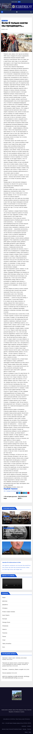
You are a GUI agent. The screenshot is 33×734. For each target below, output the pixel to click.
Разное (4, 636)
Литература (5, 625)
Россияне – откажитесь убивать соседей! (12, 669)
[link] (11, 489)
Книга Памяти (4, 20)
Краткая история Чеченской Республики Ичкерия (12, 729)
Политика (4, 633)
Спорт (3, 640)
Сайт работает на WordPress (9, 719)
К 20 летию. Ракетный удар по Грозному (15, 519)
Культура (4, 618)
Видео (4, 597)
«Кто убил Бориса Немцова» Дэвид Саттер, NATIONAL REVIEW (18, 723)
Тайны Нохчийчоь (6, 643)
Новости (4, 629)
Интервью (4, 608)
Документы (5, 604)
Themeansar (27, 719)
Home (3, 723)
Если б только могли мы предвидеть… (15, 24)
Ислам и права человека (8, 611)
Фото (3, 647)
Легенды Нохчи (6, 622)
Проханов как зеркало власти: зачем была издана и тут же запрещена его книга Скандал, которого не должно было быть (15, 664)
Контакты (29, 726)
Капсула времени (6, 673)
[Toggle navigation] (16, 12)
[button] (30, 12)
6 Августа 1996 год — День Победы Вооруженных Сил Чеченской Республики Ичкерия (14, 532)
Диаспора (4, 601)
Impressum (24, 726)
